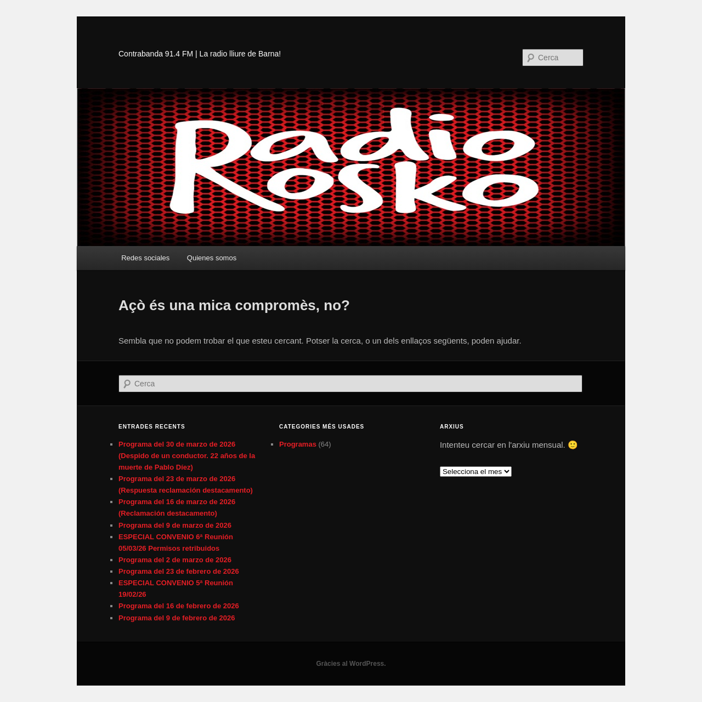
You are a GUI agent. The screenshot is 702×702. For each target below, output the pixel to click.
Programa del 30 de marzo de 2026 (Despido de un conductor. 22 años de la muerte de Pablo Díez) (186, 455)
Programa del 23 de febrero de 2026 (178, 571)
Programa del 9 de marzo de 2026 (174, 525)
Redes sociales (145, 258)
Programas (297, 444)
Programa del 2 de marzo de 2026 (174, 560)
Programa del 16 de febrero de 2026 (178, 606)
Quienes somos (211, 258)
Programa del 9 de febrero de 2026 (176, 618)
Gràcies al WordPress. (351, 663)
